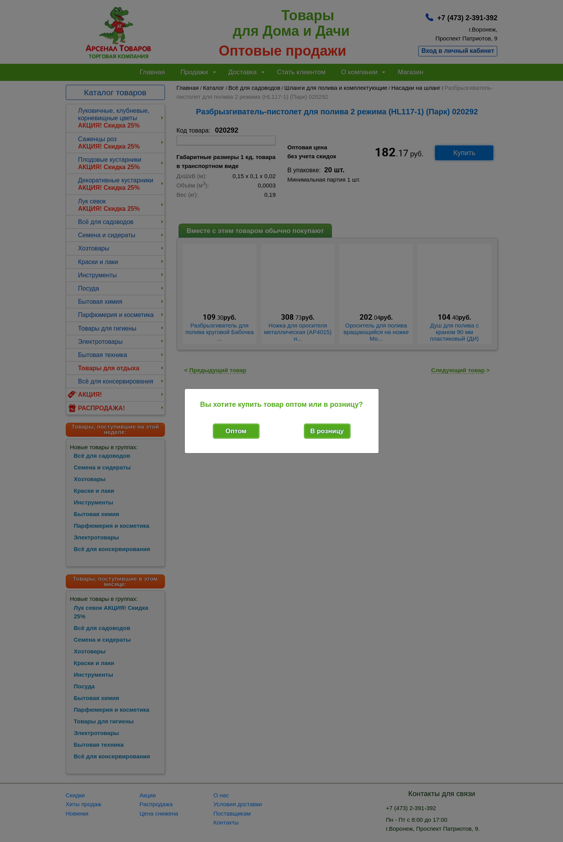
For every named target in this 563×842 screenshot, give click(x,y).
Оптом (235, 431)
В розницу (327, 431)
